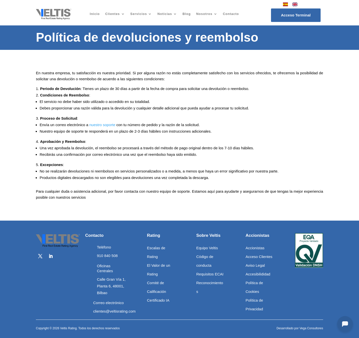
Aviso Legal (255, 265)
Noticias (164, 14)
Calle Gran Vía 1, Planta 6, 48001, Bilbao (111, 286)
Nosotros (204, 14)
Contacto (231, 14)
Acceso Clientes (259, 256)
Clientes (112, 14)
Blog (186, 14)
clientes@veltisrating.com (114, 311)
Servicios (138, 14)
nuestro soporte (102, 125)
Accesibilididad (258, 274)
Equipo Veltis (207, 248)
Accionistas (255, 248)
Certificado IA (158, 300)
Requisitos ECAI (209, 274)
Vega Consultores (311, 328)
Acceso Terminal (296, 15)
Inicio (95, 14)
